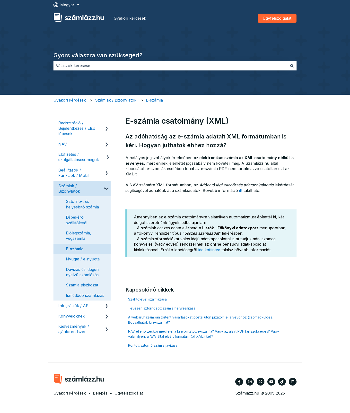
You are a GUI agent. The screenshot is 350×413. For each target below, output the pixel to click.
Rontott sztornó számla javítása (152, 345)
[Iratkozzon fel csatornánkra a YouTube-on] (271, 382)
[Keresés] (292, 65)
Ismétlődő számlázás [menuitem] (85, 295)
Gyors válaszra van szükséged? (97, 55)
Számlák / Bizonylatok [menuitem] (69, 188)
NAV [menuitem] (62, 144)
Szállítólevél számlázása (147, 299)
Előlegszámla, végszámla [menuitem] (78, 236)
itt (240, 190)
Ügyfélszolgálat (277, 18)
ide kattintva (209, 249)
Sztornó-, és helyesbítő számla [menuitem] (82, 204)
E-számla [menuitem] (75, 248)
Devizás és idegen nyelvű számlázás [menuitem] (82, 272)
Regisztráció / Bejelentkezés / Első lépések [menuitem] (76, 128)
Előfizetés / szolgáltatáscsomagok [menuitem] (78, 157)
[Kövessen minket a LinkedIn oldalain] (293, 382)
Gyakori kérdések (130, 18)
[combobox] (170, 65)
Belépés (100, 393)
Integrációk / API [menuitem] (74, 305)
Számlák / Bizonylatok (115, 100)
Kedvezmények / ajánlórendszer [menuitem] (73, 329)
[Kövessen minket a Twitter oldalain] (260, 382)
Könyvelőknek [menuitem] (71, 316)
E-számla (154, 100)
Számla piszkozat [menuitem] (82, 285)
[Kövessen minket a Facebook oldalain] (239, 382)
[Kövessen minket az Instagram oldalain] (250, 382)
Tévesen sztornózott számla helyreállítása (161, 308)
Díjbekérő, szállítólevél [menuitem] (76, 220)
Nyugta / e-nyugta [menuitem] (83, 259)
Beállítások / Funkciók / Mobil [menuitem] (73, 173)
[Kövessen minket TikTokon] (282, 382)
